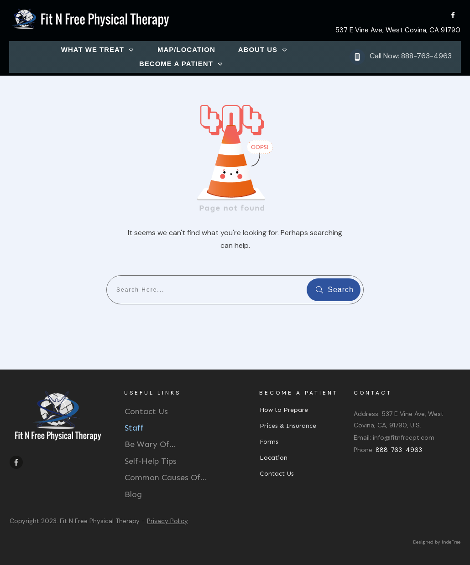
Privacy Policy (167, 521)
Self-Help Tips (151, 461)
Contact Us (146, 411)
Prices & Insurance (288, 426)
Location (273, 458)
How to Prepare (284, 410)
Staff (134, 428)
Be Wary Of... (150, 444)
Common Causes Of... (166, 478)
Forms (269, 442)
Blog (133, 494)
